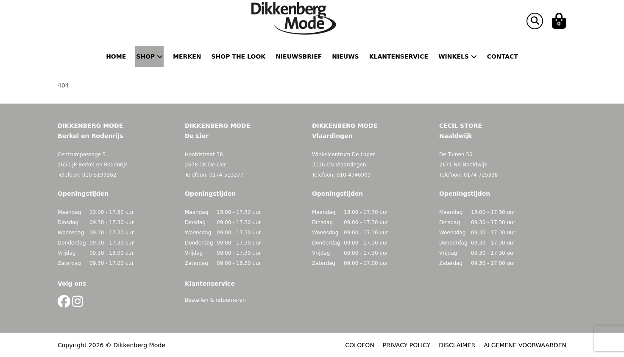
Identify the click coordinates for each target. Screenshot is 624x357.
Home (116, 56)
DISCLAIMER (457, 345)
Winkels (457, 56)
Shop (149, 56)
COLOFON (359, 345)
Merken (187, 56)
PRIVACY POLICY (406, 345)
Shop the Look (239, 56)
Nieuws (345, 56)
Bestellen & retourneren (215, 300)
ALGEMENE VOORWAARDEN (525, 345)
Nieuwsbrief (299, 56)
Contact (502, 56)
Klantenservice (398, 56)
